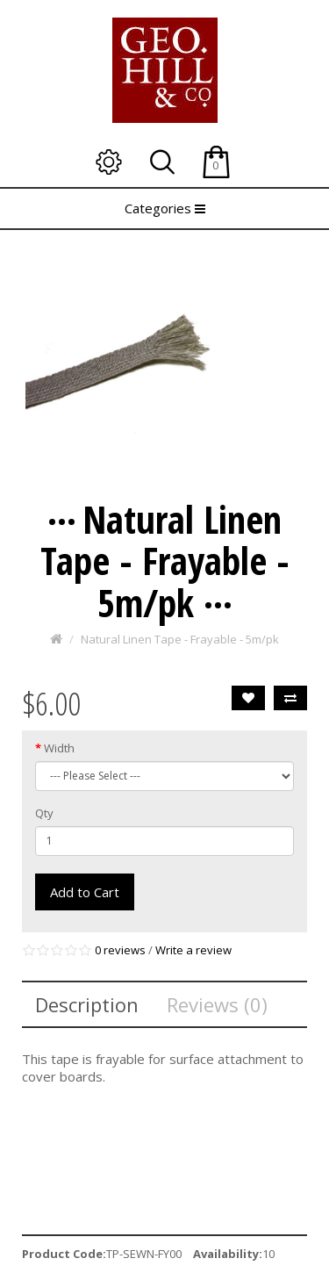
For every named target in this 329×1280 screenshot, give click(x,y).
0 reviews (120, 950)
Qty (44, 813)
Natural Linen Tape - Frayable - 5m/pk (180, 639)
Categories (165, 208)
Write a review (193, 950)
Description (87, 1004)
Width (59, 748)
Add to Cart (84, 892)
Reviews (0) (217, 1004)
